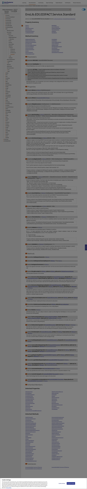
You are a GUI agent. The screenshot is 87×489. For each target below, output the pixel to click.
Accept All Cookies (70, 484)
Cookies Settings (62, 484)
